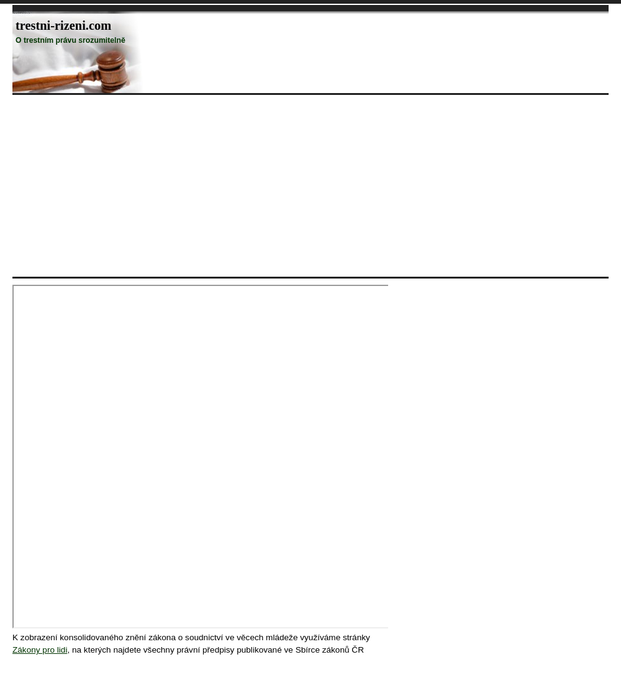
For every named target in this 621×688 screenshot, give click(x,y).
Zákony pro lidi (39, 649)
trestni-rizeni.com (63, 25)
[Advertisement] (157, 185)
